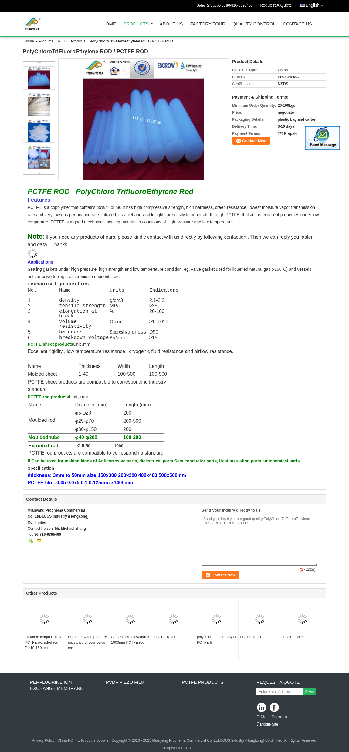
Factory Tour (207, 24)
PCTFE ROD (164, 637)
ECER (186, 748)
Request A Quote (276, 5)
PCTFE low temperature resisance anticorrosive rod (87, 642)
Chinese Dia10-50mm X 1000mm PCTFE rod (130, 640)
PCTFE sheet (294, 637)
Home (109, 24)
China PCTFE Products (76, 740)
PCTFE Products (71, 41)
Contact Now (254, 141)
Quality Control (254, 24)
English (316, 4)
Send (309, 692)
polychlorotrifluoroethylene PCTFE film (217, 640)
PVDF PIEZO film (125, 682)
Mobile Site (267, 724)
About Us (171, 24)
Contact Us (297, 24)
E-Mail (262, 716)
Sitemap (279, 716)
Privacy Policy (43, 740)
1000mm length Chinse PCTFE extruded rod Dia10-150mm (43, 642)
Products (136, 24)
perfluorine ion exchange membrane (56, 685)
